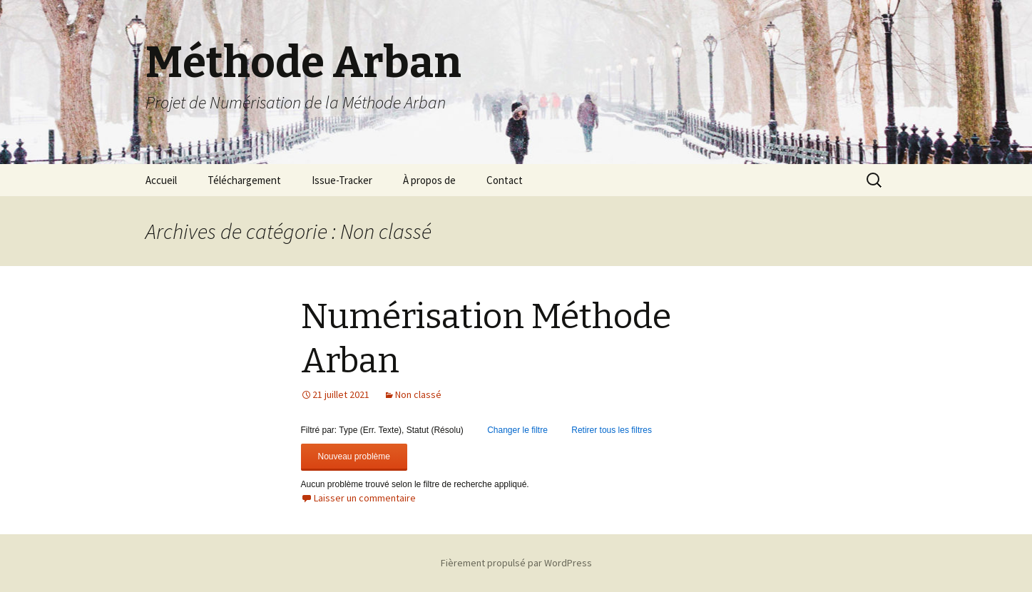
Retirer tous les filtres (611, 430)
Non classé (418, 394)
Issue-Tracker (342, 180)
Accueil (161, 180)
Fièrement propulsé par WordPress (516, 562)
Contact (504, 180)
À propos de (429, 180)
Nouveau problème (354, 456)
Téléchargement (244, 180)
